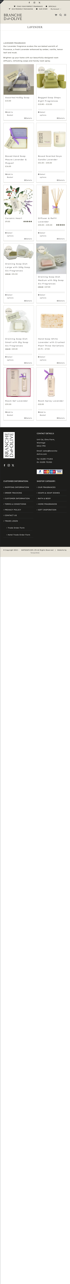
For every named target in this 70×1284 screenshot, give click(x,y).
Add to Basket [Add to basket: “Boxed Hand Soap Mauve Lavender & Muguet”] (10, 175)
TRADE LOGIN (11, 521)
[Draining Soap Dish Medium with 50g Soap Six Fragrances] (51, 258)
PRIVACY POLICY (13, 510)
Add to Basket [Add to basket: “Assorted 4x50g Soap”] (10, 113)
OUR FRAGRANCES (46, 487)
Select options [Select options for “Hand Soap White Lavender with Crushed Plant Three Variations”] (43, 358)
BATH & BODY (44, 498)
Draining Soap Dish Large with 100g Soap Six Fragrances (17, 267)
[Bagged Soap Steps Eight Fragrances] (51, 79)
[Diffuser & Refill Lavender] (51, 200)
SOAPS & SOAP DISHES (49, 493)
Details (29, 118)
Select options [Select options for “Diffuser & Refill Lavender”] (43, 234)
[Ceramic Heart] (19, 200)
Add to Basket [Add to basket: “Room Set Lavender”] (10, 413)
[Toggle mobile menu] (65, 15)
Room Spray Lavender (51, 401)
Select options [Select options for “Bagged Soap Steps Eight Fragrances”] (43, 113)
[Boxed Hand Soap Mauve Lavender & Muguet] (19, 138)
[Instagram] (9, 465)
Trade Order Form (16, 528)
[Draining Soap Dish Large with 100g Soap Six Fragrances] (19, 252)
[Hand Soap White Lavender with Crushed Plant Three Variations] (51, 321)
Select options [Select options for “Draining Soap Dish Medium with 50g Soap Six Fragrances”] (43, 296)
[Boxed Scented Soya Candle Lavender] (51, 138)
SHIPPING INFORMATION (17, 487)
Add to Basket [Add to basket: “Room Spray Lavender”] (43, 413)
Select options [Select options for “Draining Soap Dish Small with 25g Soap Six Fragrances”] (10, 358)
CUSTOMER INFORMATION (17, 498)
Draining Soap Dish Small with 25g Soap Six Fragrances (16, 342)
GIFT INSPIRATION (47, 510)
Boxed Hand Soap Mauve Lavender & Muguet (16, 159)
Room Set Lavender (16, 401)
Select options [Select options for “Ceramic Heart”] (10, 234)
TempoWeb (35, 553)
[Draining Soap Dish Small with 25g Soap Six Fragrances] (19, 321)
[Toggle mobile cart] (56, 15)
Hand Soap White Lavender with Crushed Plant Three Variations (51, 342)
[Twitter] (13, 465)
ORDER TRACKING (13, 493)
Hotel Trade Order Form (19, 535)
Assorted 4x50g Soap (17, 97)
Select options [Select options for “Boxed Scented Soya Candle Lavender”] (43, 175)
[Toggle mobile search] (60, 15)
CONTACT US (11, 515)
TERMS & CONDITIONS (15, 504)
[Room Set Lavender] (19, 383)
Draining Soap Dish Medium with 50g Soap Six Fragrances (51, 280)
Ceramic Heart (13, 218)
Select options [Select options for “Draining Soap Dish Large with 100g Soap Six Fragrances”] (10, 296)
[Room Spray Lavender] (51, 383)
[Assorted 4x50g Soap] (19, 79)
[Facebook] (4, 465)
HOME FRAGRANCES (47, 504)
